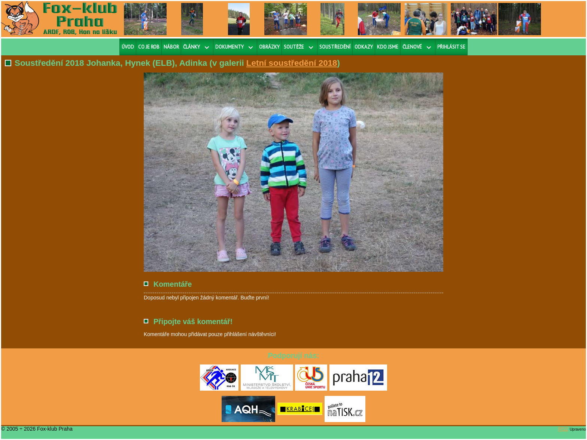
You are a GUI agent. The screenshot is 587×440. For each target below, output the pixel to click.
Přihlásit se (451, 47)
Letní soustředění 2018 (291, 63)
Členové (412, 47)
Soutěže (294, 47)
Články (191, 47)
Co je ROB (148, 47)
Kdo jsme (387, 47)
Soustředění (334, 47)
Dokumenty (229, 47)
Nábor (171, 47)
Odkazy (364, 47)
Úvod (128, 47)
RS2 (563, 429)
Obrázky (269, 47)
